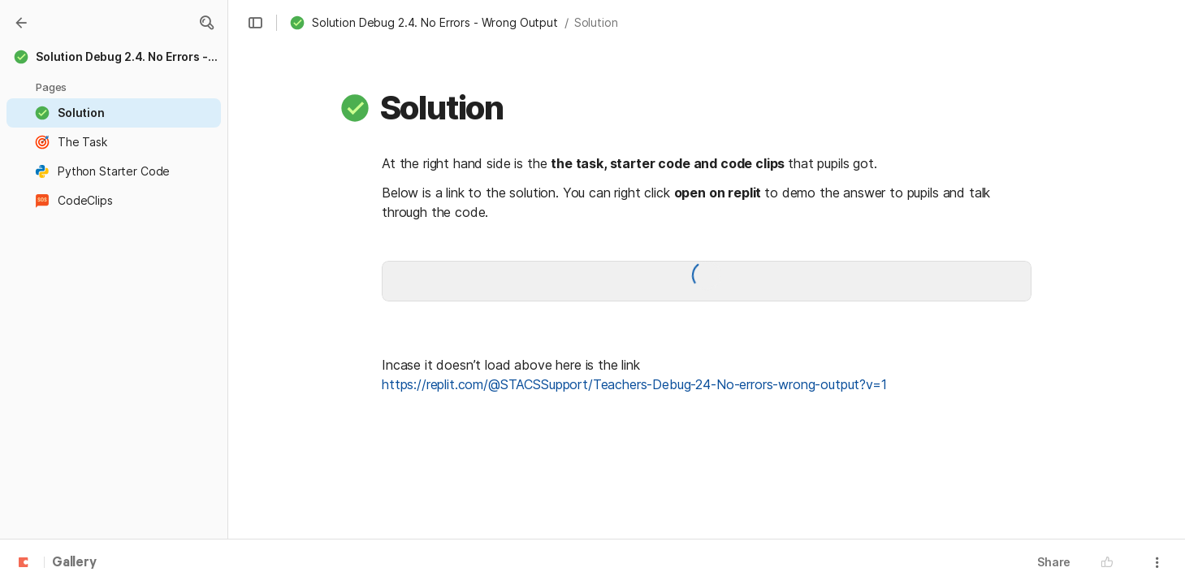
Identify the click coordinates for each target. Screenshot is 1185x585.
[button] (206, 22)
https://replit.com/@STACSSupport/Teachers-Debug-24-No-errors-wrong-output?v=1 (634, 384)
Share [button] (1053, 562)
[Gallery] (21, 22)
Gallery (74, 563)
